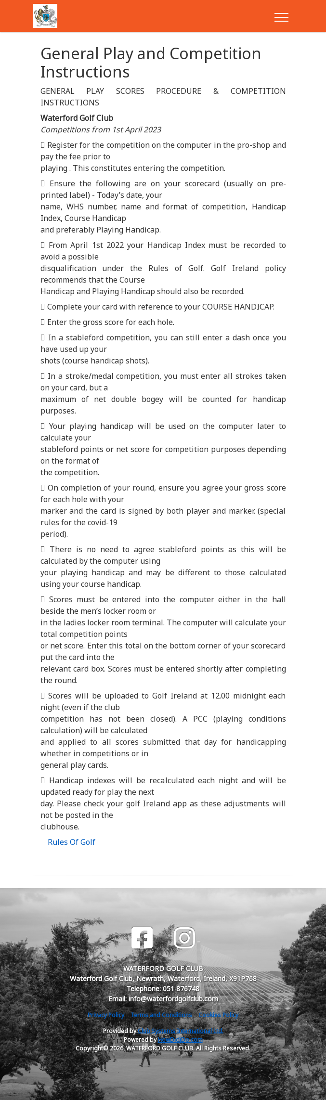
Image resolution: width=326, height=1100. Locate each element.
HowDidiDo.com (180, 1039)
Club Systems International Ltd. (180, 1031)
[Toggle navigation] (281, 16)
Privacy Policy (106, 1015)
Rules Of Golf (71, 842)
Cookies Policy (218, 1015)
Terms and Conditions (161, 1015)
